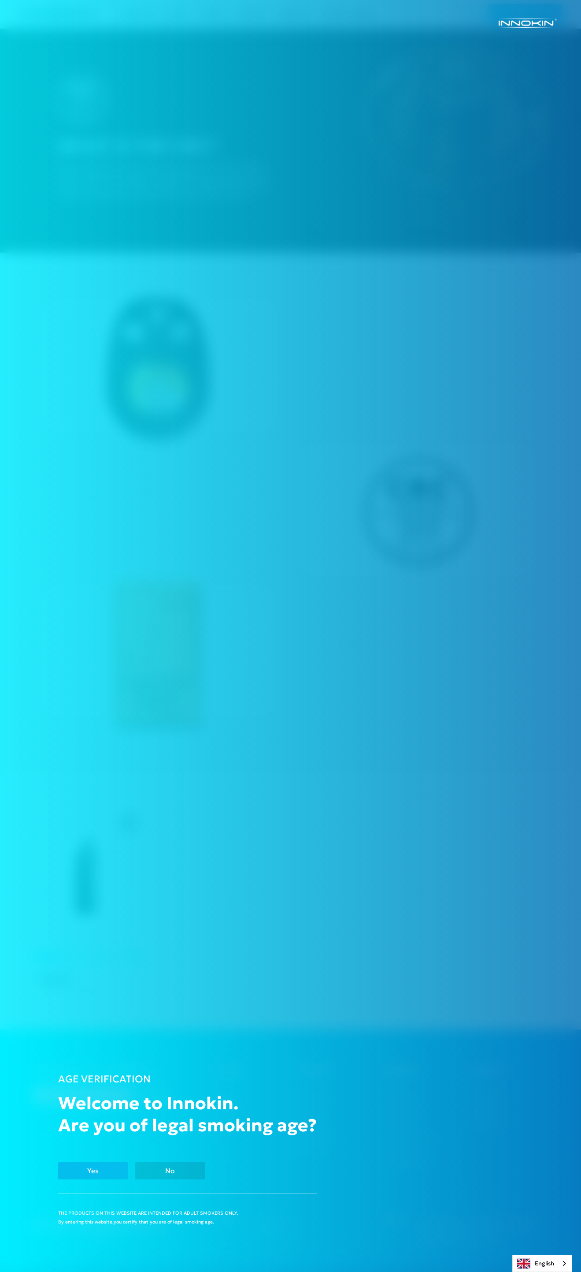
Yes (93, 1171)
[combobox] (542, 1263)
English (535, 1263)
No (170, 1171)
